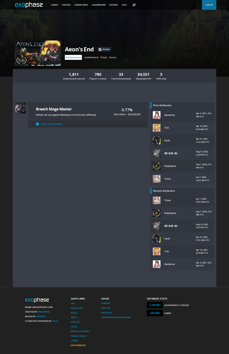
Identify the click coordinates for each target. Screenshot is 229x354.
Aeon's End (79, 49)
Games (54, 4)
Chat (124, 4)
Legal (74, 326)
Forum (112, 57)
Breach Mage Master (54, 109)
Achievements (73, 57)
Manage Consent (80, 331)
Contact (76, 321)
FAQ (73, 303)
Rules (74, 312)
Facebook (106, 312)
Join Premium (78, 345)
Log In (209, 4)
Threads (105, 303)
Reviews (113, 4)
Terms (74, 340)
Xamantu (41, 316)
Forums (66, 4)
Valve (55, 321)
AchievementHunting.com (115, 317)
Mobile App (77, 308)
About (74, 317)
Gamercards (81, 4)
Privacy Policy (79, 336)
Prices (104, 57)
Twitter (105, 308)
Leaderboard (99, 4)
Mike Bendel (43, 311)
